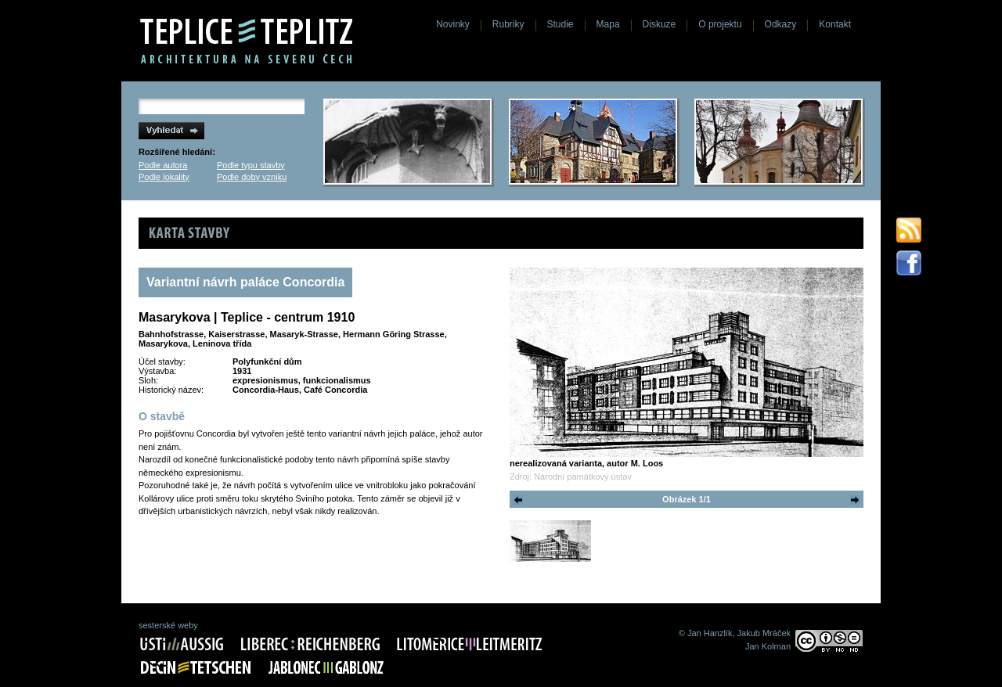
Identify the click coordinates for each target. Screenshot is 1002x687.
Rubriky (508, 24)
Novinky (453, 24)
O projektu (719, 24)
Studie (560, 24)
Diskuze (659, 24)
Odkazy (781, 24)
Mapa (608, 24)
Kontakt (835, 24)
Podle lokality (164, 177)
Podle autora (163, 165)
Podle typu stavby (251, 165)
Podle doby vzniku (252, 177)
